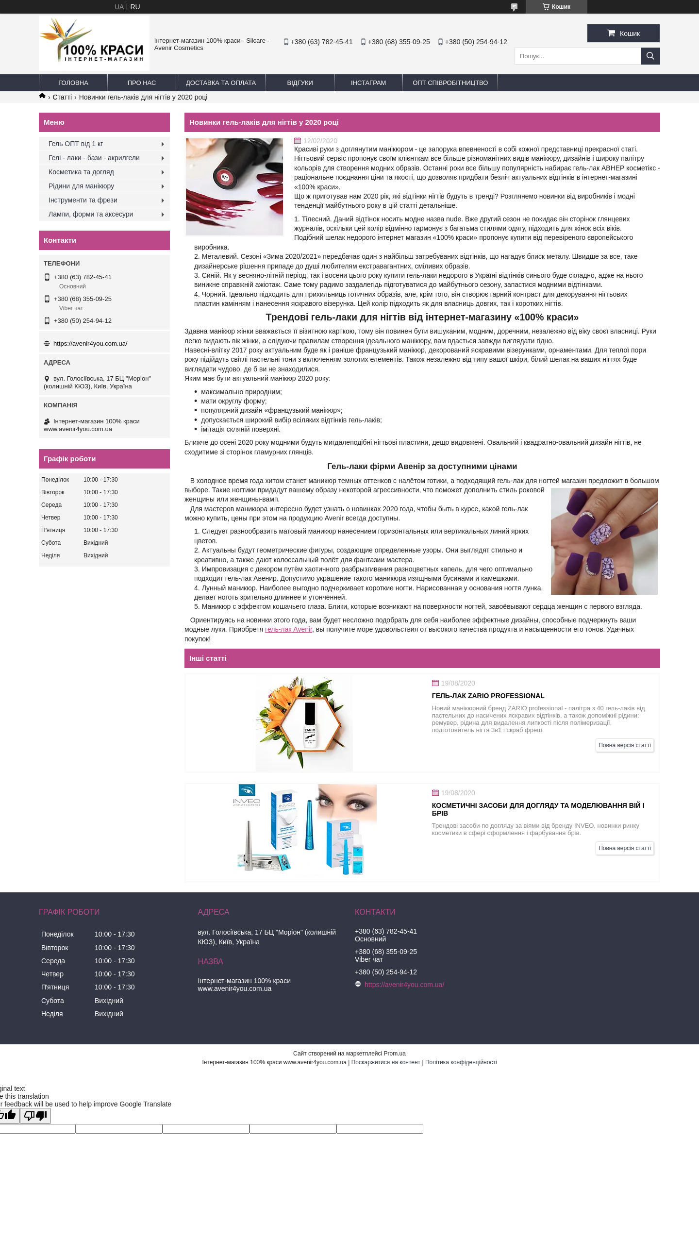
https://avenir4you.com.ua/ (90, 343)
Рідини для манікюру (81, 186)
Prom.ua (395, 1053)
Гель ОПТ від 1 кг (76, 144)
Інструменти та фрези (83, 200)
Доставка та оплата (221, 82)
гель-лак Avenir (288, 629)
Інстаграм (368, 82)
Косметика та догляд (81, 172)
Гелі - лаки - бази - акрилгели (94, 158)
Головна (73, 82)
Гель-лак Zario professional (488, 696)
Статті (62, 97)
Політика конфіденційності (461, 1062)
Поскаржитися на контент (385, 1062)
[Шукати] (650, 56)
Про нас (142, 82)
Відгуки (300, 82)
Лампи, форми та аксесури (91, 214)
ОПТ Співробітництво (450, 82)
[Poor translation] (35, 1116)
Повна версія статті (625, 745)
